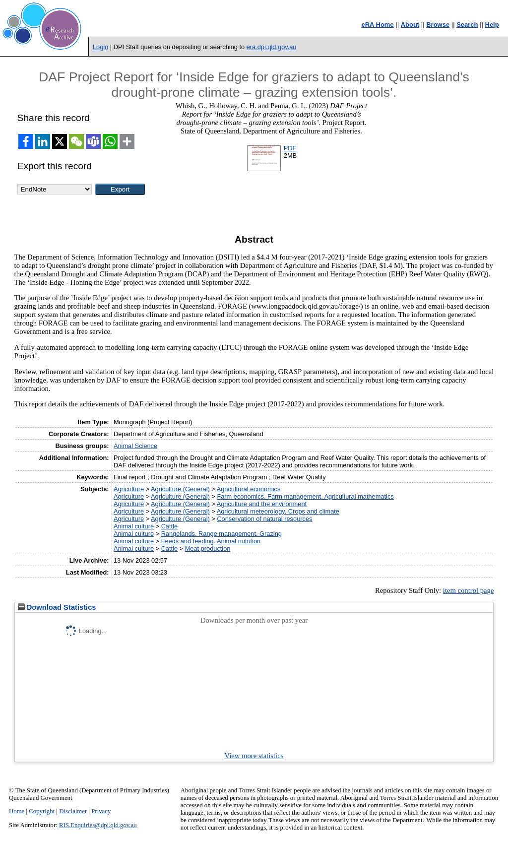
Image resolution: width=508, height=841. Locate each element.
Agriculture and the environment (262, 504)
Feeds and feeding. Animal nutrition (211, 541)
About (410, 24)
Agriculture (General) (180, 489)
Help (492, 24)
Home (16, 811)
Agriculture (129, 489)
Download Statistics (57, 607)
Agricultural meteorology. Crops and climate (278, 511)
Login (100, 47)
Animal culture (134, 526)
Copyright (42, 811)
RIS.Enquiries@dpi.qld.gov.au (98, 825)
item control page (468, 590)
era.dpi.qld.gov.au (272, 47)
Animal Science (135, 446)
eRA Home (377, 24)
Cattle (169, 526)
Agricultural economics (249, 489)
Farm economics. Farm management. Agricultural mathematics (305, 496)
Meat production (208, 548)
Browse (437, 24)
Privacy (101, 811)
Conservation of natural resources (264, 518)
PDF (290, 148)
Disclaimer (73, 811)
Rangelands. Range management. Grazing (221, 533)
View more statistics (254, 756)
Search (467, 24)
